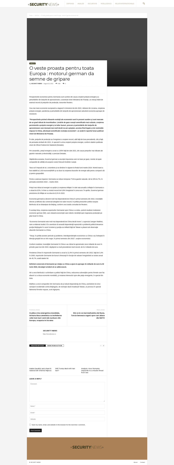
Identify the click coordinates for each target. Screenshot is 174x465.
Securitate (92, 3)
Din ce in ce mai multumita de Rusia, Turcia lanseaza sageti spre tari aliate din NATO (88, 315)
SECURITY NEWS (36, 83)
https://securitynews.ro (49, 334)
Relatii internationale (124, 3)
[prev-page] (101, 345)
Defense (70, 3)
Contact (142, 462)
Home (31, 15)
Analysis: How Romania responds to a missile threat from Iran (92, 370)
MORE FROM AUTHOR (54, 345)
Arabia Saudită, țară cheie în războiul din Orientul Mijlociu (40, 369)
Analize (81, 3)
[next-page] (103, 345)
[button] (143, 3)
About (135, 462)
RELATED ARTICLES (37, 345)
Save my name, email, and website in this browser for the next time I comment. (58, 425)
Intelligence (106, 3)
